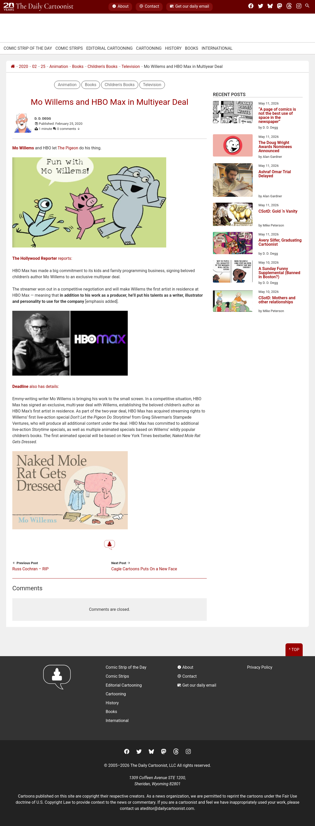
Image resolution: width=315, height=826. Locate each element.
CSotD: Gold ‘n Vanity (278, 211)
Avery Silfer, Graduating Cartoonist (280, 242)
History (173, 48)
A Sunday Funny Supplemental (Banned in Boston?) (279, 273)
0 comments (69, 129)
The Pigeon (68, 148)
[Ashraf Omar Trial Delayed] (233, 181)
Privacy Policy (259, 667)
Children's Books (102, 66)
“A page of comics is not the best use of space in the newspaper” (277, 115)
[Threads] (289, 7)
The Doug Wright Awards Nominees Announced (275, 147)
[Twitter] (261, 7)
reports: (42, 258)
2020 (23, 66)
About (120, 7)
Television (131, 66)
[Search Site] (308, 7)
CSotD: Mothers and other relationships (277, 300)
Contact (149, 7)
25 (43, 66)
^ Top (294, 649)
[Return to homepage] (59, 698)
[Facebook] (251, 7)
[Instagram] (299, 7)
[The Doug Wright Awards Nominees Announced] (233, 146)
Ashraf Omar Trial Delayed (275, 174)
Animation (58, 66)
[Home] (13, 67)
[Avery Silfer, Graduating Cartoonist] (233, 244)
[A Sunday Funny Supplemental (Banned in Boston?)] (233, 272)
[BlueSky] (270, 7)
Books (191, 48)
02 (34, 66)
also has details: (35, 386)
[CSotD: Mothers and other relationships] (233, 301)
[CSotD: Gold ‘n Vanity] (233, 215)
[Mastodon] (280, 7)
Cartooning (149, 48)
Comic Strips (69, 48)
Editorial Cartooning (109, 48)
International (217, 48)
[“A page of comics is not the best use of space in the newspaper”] (233, 113)
